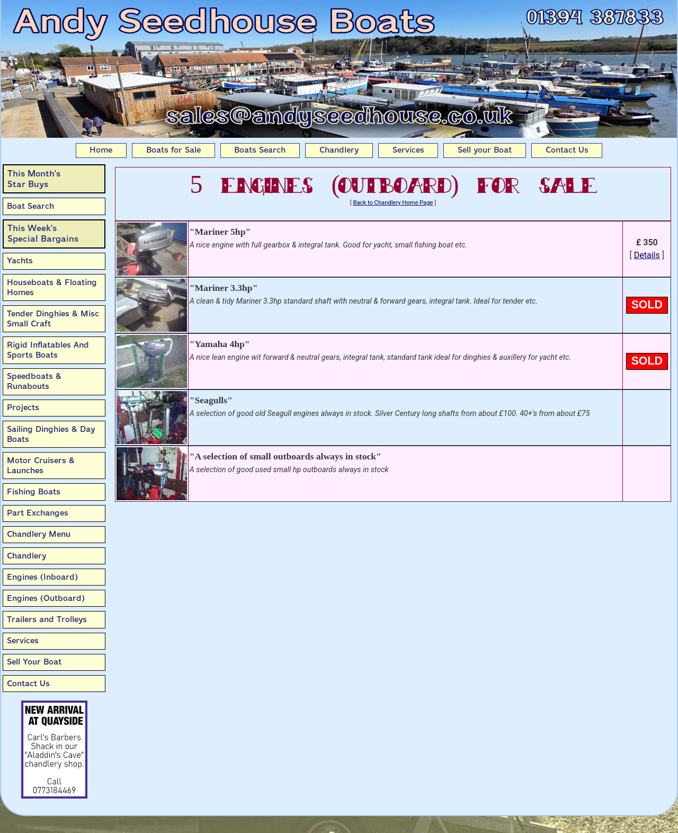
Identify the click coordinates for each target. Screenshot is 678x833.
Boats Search (260, 150)
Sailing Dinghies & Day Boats (51, 434)
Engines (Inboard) (42, 577)
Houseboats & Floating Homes (52, 287)
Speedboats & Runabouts (34, 381)
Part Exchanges (37, 513)
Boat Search (30, 206)
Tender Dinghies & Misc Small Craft (53, 319)
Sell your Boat (485, 150)
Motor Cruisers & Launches (41, 465)
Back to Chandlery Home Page (393, 202)
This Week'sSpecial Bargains (42, 233)
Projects (23, 407)
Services (408, 150)
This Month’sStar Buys (33, 179)
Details (647, 255)
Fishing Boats (33, 492)
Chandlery (339, 150)
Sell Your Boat (34, 662)
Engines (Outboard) (46, 598)
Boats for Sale (173, 150)
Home (101, 150)
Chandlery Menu (38, 534)
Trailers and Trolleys (47, 619)
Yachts (20, 260)
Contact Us (567, 150)
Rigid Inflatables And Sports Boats (48, 350)
